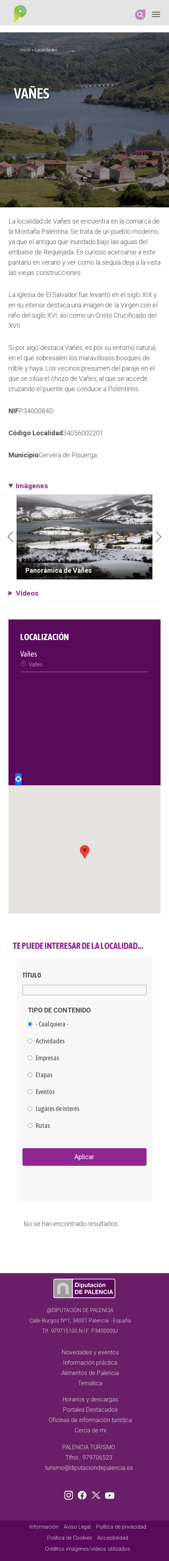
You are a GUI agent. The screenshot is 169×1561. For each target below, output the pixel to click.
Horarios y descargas (90, 1399)
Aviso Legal (77, 1527)
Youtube (109, 1494)
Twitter (97, 1494)
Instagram (70, 1494)
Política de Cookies (69, 1538)
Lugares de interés (58, 1108)
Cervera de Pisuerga (68, 455)
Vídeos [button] (27, 593)
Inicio (25, 50)
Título (31, 975)
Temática (90, 1383)
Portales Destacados (90, 1409)
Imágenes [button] (32, 486)
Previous (11, 537)
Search (140, 14)
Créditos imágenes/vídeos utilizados (87, 1549)
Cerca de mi (90, 1430)
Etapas (44, 1075)
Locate (18, 779)
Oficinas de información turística (90, 1420)
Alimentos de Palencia (90, 1372)
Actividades (50, 1041)
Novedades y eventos (90, 1352)
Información (44, 1527)
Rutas (43, 1125)
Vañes (35, 664)
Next (158, 537)
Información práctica (90, 1362)
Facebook (84, 1494)
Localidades (46, 50)
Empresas (47, 1058)
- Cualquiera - (52, 1024)
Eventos (45, 1092)
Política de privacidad (121, 1527)
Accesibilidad (112, 1538)
